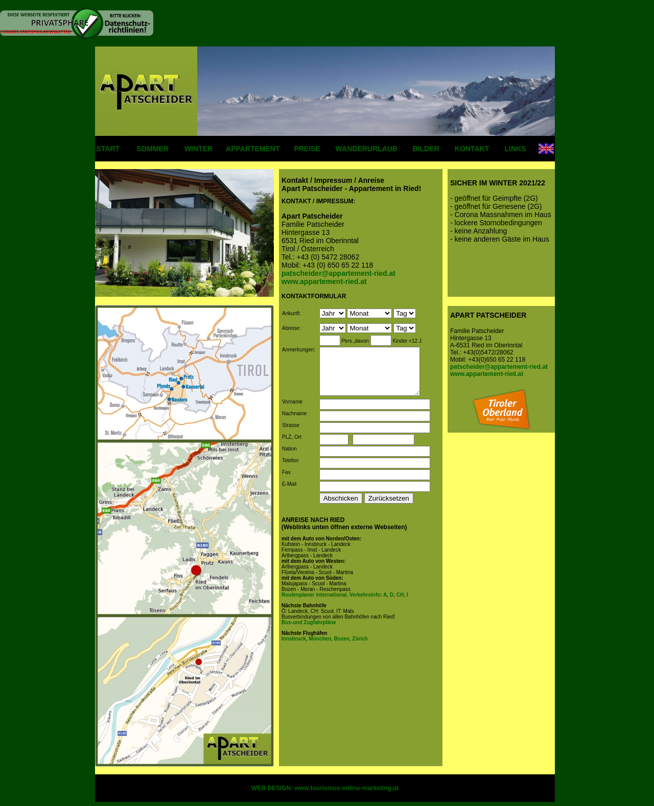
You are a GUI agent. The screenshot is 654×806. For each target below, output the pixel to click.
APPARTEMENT (253, 149)
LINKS (515, 149)
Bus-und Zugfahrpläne (309, 629)
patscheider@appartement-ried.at (499, 366)
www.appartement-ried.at (486, 373)
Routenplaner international (314, 602)
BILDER (425, 149)
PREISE (307, 149)
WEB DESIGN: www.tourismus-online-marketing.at (325, 788)
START (108, 149)
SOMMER (152, 149)
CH (399, 602)
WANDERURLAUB (367, 149)
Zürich (359, 646)
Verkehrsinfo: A (368, 602)
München (320, 646)
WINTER (198, 149)
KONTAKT (472, 149)
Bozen (341, 646)
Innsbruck (294, 646)
